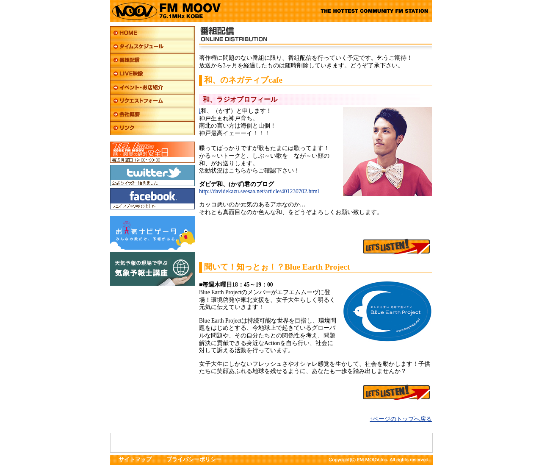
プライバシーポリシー (193, 459)
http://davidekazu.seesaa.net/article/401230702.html (259, 191)
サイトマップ (135, 459)
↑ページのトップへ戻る (401, 419)
